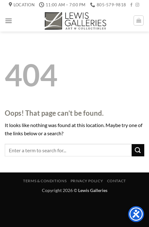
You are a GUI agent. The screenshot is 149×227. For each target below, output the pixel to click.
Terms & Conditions (44, 180)
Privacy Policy (87, 180)
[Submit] (138, 150)
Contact (116, 180)
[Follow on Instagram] (137, 5)
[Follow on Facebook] (131, 5)
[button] (8, 20)
